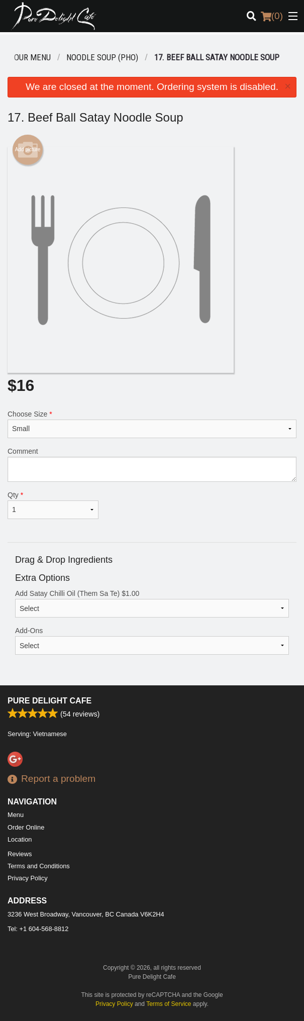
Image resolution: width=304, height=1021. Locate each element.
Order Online (26, 827)
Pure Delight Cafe (49, 700)
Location (20, 839)
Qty (53, 505)
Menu (16, 815)
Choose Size (152, 424)
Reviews (20, 854)
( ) (272, 16)
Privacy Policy (28, 878)
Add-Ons (152, 641)
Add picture (28, 150)
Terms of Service (168, 1003)
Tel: (38, 929)
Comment (152, 464)
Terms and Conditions (39, 866)
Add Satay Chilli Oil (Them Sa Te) (152, 603)
